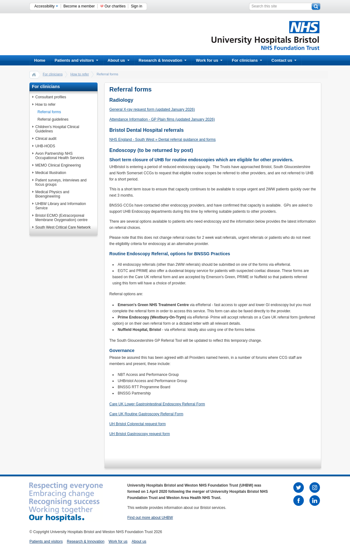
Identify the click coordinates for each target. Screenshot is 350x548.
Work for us (209, 60)
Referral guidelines (52, 119)
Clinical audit (45, 138)
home (34, 74)
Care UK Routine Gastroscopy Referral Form (146, 414)
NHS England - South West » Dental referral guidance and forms (162, 139)
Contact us (283, 60)
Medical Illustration (50, 173)
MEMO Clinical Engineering (58, 165)
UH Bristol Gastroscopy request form (139, 434)
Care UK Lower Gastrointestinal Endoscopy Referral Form (157, 404)
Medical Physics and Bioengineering (52, 194)
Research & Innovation (163, 60)
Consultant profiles (50, 97)
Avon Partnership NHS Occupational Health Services (59, 155)
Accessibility (46, 6)
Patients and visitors (76, 60)
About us (118, 60)
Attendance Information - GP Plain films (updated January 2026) (162, 119)
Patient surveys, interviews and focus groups (60, 182)
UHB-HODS (45, 146)
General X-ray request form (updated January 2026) (152, 109)
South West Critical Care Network (63, 227)
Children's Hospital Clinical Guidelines (57, 129)
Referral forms (49, 112)
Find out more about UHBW (150, 517)
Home (39, 60)
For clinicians (247, 60)
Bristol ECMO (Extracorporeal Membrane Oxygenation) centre (61, 217)
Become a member (79, 6)
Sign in (136, 6)
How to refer (79, 74)
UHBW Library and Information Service (60, 206)
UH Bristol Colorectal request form (137, 424)
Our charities (114, 6)
